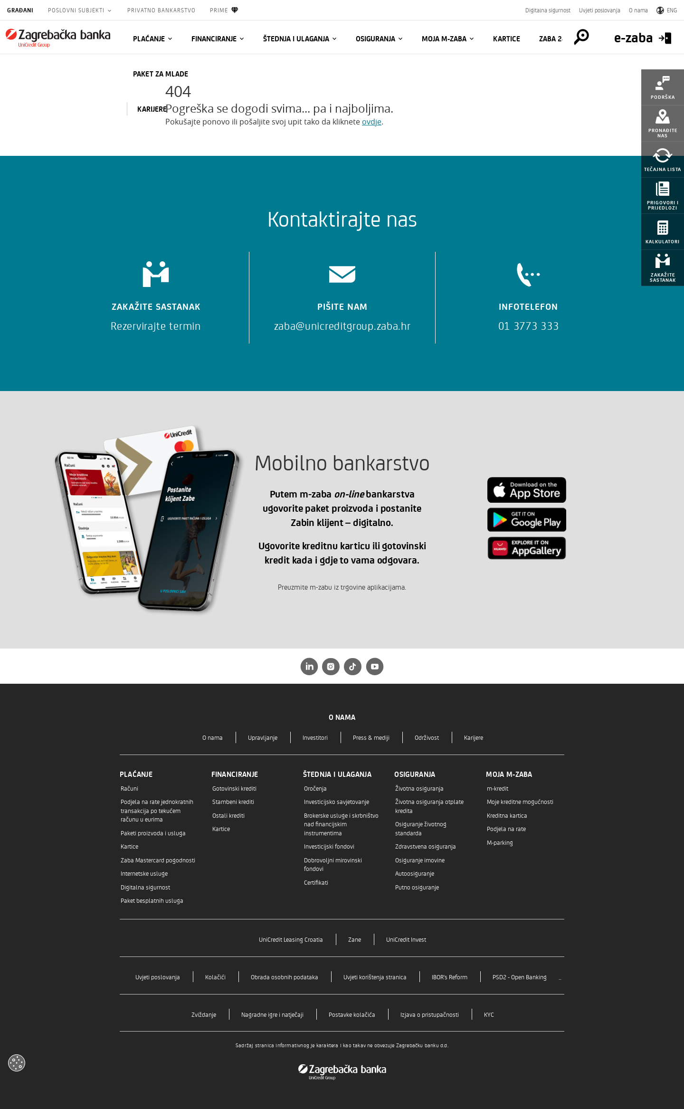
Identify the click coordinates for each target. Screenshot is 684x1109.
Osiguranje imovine (420, 859)
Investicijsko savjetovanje (336, 801)
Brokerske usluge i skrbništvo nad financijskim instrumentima (341, 824)
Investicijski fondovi (329, 846)
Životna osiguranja (419, 788)
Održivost (427, 737)
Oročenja (315, 788)
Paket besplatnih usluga (152, 900)
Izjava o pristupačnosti (429, 1014)
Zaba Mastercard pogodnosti (158, 859)
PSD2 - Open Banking (520, 976)
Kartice (506, 38)
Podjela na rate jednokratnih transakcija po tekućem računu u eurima (157, 810)
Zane (354, 939)
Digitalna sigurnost (547, 10)
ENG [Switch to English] (666, 10)
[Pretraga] (581, 37)
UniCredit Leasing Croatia (291, 939)
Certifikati (316, 882)
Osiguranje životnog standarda (420, 828)
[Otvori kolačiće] (16, 1063)
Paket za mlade (160, 73)
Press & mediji (371, 737)
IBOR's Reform (449, 976)
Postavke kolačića (352, 1014)
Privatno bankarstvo (161, 10)
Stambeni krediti (233, 801)
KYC (489, 1014)
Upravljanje (262, 737)
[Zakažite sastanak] (155, 293)
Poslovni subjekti (77, 10)
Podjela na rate (506, 828)
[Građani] (58, 38)
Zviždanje (203, 1014)
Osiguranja (375, 38)
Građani (20, 10)
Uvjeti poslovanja (599, 10)
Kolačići (215, 976)
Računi (129, 788)
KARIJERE (152, 109)
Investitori (315, 737)
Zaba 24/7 (556, 38)
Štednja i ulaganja (296, 38)
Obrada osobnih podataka (284, 976)
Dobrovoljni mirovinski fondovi (333, 864)
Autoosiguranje (414, 873)
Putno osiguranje (417, 886)
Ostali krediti (228, 815)
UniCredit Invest (406, 939)
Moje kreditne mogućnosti (520, 801)
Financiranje (214, 38)
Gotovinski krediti (234, 788)
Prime (224, 10)
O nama (638, 10)
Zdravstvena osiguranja (425, 846)
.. (560, 977)
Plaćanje (149, 38)
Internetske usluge (144, 873)
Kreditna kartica (507, 815)
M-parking (500, 842)
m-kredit (497, 788)
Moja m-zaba (444, 38)
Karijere (473, 737)
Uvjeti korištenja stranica (375, 976)
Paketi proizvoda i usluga (153, 832)
